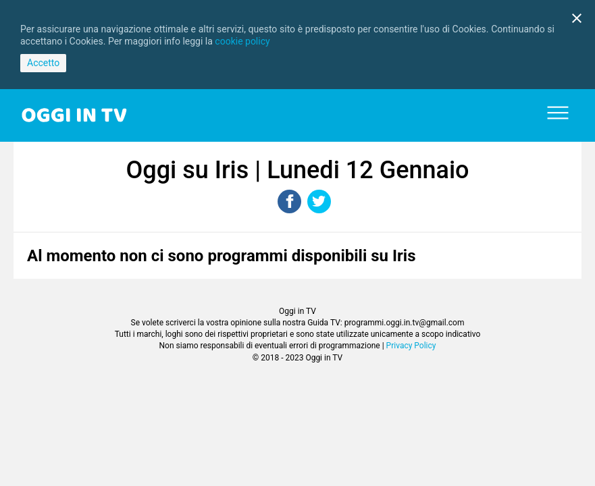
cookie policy (242, 41)
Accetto (43, 62)
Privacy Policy (411, 345)
